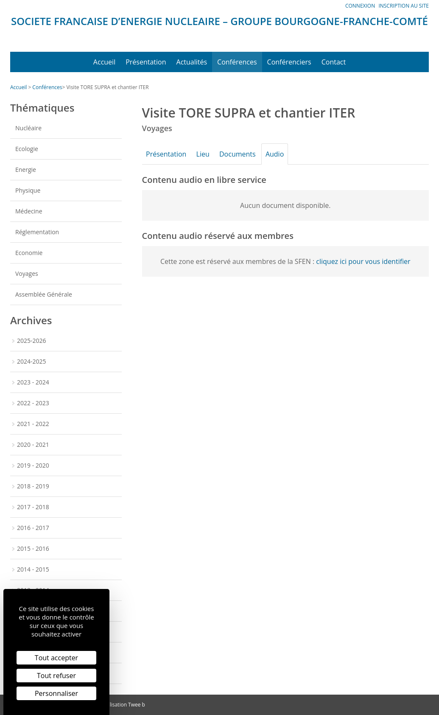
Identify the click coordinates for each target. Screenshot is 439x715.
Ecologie (26, 149)
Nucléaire (28, 128)
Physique (27, 190)
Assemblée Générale (43, 294)
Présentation (146, 62)
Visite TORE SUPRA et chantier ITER (107, 87)
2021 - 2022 (33, 424)
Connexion (360, 5)
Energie (25, 169)
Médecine (28, 211)
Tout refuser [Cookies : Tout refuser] (56, 675)
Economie (28, 253)
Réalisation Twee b (123, 704)
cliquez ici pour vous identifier (363, 261)
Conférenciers (289, 62)
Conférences (237, 62)
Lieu (207, 154)
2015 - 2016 (33, 548)
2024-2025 (31, 361)
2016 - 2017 (33, 528)
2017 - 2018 (33, 507)
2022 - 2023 (33, 403)
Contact (334, 62)
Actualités (191, 62)
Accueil (104, 62)
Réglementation (37, 232)
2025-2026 (31, 340)
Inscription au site (403, 5)
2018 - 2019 (33, 486)
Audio (285, 154)
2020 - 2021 (33, 444)
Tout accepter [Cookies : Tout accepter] (56, 657)
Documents (244, 154)
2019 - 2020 (33, 465)
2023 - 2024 (33, 382)
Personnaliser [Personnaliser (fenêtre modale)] (56, 693)
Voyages (26, 273)
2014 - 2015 (33, 569)
